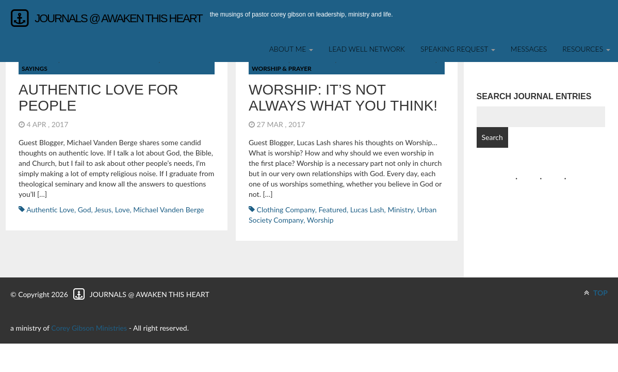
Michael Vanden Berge (168, 209)
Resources (586, 48)
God (84, 209)
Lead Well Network (367, 48)
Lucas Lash (367, 209)
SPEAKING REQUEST (457, 48)
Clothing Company (286, 209)
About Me (291, 48)
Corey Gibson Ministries (89, 327)
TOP (596, 292)
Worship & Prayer (282, 68)
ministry (400, 209)
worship (320, 219)
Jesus (102, 209)
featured (333, 209)
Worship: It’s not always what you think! (343, 98)
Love (122, 209)
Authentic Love (50, 209)
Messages (529, 48)
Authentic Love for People (98, 98)
